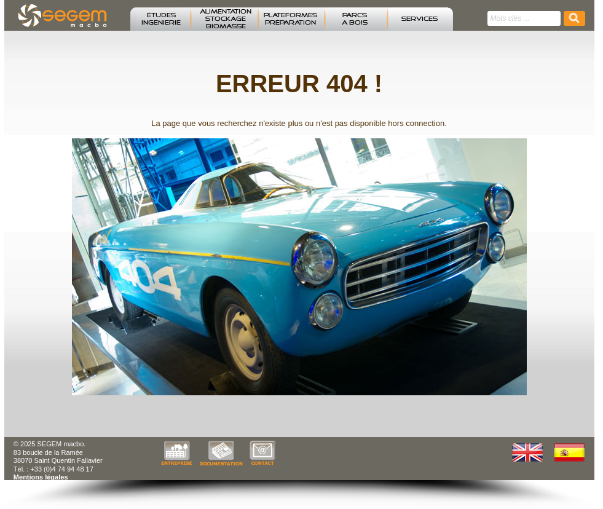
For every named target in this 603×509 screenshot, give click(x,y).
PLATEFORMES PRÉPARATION (290, 19)
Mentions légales (41, 477)
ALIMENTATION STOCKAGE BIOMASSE (225, 19)
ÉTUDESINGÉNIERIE (161, 19)
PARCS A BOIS (355, 19)
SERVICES (419, 19)
